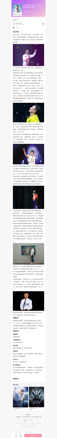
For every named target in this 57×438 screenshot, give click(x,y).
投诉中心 (28, 414)
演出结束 (33, 435)
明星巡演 (28, 425)
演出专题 (23, 425)
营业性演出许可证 (26, 427)
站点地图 (33, 425)
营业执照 (33, 427)
